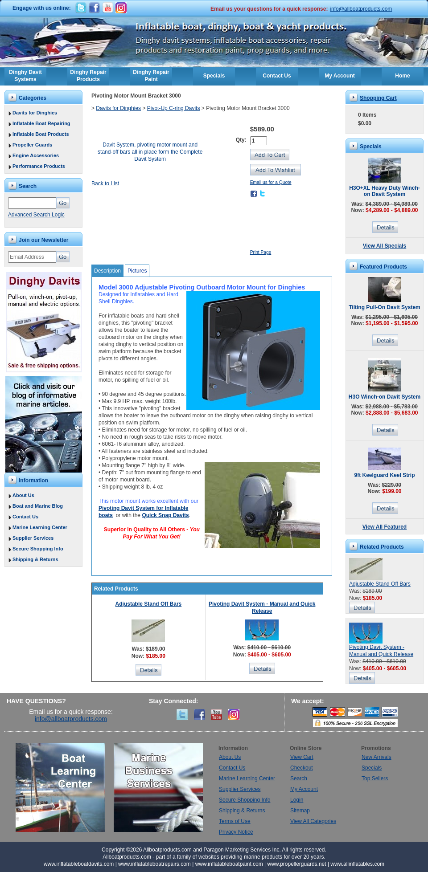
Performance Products (38, 166)
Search (298, 778)
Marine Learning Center (39, 527)
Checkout (301, 768)
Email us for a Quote (271, 182)
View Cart (301, 757)
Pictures (137, 271)
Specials (214, 76)
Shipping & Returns (35, 559)
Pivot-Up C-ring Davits (173, 108)
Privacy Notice (236, 832)
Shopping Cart (378, 98)
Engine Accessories (35, 155)
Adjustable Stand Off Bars (148, 604)
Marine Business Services (158, 787)
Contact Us (277, 76)
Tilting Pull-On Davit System (384, 307)
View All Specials (384, 246)
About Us (23, 495)
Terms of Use (235, 821)
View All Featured (384, 527)
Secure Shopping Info (37, 548)
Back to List (105, 183)
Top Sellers (375, 778)
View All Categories (313, 821)
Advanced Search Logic (36, 215)
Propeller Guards (32, 144)
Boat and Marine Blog (37, 506)
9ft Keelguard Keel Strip (384, 475)
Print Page (261, 252)
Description (107, 271)
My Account (340, 76)
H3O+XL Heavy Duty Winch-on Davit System (384, 191)
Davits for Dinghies (34, 112)
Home (402, 76)
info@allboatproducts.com (361, 9)
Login (296, 800)
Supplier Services (33, 538)
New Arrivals (376, 757)
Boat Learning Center (65, 787)
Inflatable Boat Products (40, 134)
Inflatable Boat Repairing (41, 123)
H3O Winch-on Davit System (384, 397)
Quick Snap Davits (165, 515)
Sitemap (300, 810)
